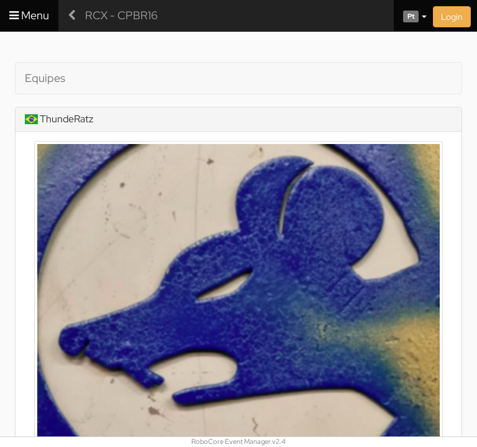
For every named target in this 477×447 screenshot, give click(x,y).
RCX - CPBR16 (121, 15)
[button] (410, 15)
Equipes (45, 78)
